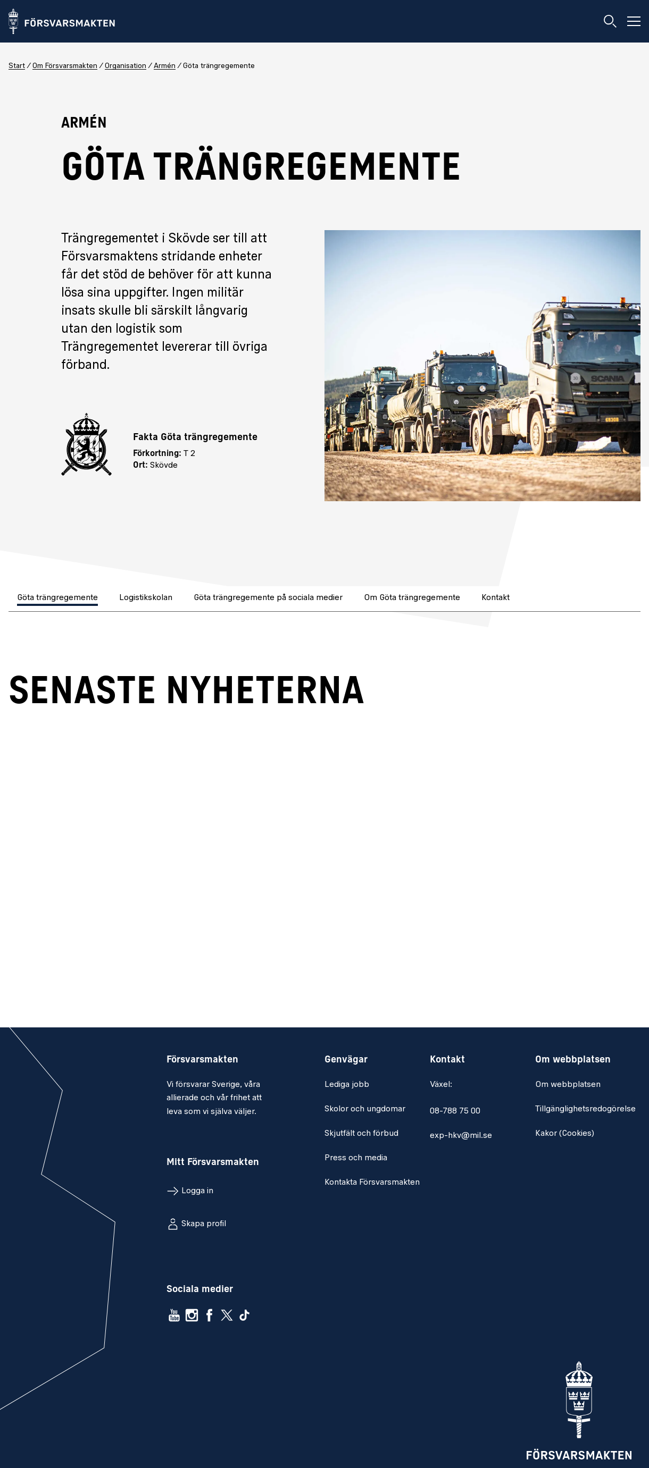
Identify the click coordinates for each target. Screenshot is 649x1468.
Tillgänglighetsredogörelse (585, 1109)
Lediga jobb (346, 1085)
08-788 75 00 (455, 1111)
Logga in (197, 1191)
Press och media (355, 1158)
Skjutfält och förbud (361, 1133)
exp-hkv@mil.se (461, 1136)
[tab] (59, 598)
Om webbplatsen (568, 1085)
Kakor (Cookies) (564, 1133)
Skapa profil (203, 1224)
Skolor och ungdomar (364, 1109)
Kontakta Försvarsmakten (372, 1182)
